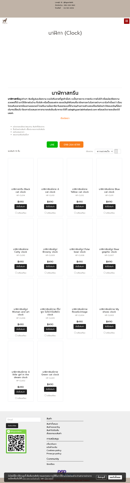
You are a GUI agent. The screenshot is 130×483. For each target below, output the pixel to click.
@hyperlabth (68, 2)
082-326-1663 (69, 5)
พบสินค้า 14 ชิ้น (14, 151)
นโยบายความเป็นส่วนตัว (31, 478)
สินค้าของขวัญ (53, 427)
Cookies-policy (54, 450)
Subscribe (12, 425)
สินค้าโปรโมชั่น (53, 430)
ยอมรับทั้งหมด (115, 477)
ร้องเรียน (50, 464)
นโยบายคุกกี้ (48, 478)
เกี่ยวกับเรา (51, 444)
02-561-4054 (69, 8)
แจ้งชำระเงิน (52, 447)
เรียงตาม (90, 151)
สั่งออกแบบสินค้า (54, 433)
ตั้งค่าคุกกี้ (101, 477)
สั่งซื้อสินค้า (20, 206)
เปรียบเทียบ (22, 213)
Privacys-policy (54, 453)
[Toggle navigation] (126, 21)
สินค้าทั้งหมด (52, 423)
